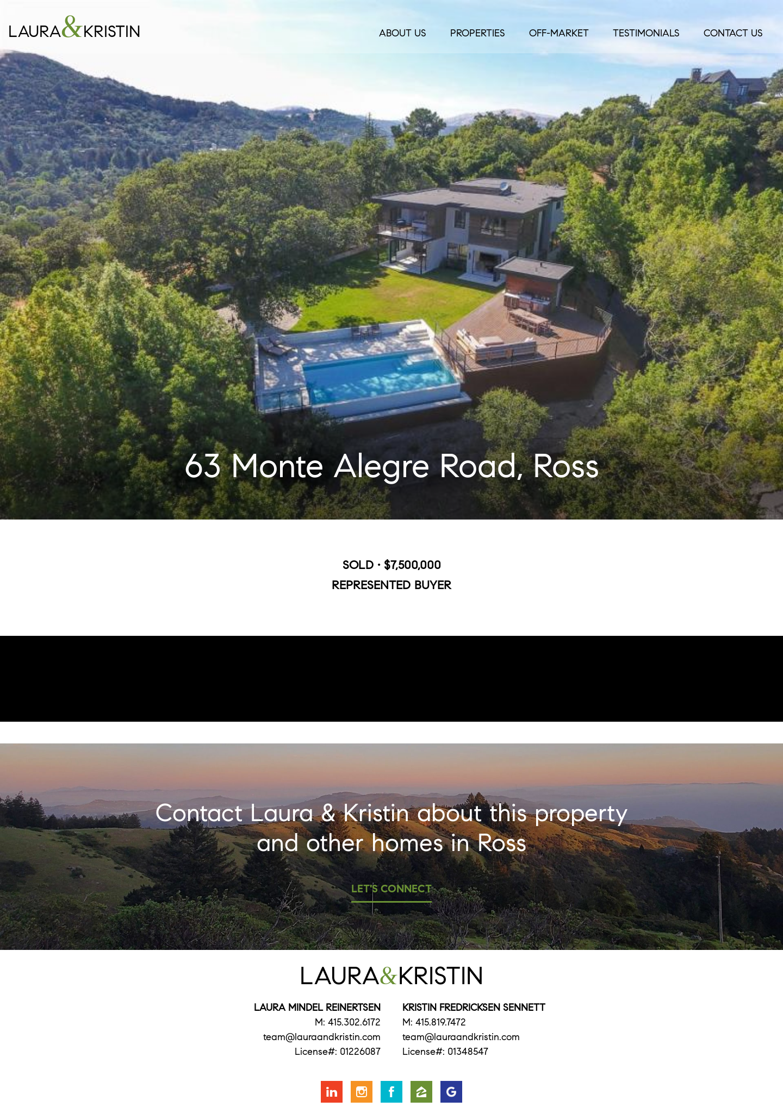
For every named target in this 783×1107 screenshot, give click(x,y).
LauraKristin (120, 26)
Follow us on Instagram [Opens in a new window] (361, 1092)
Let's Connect (391, 889)
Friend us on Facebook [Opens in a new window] (391, 1092)
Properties (477, 33)
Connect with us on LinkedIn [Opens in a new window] (332, 1092)
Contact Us (733, 33)
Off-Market (559, 33)
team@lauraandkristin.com (322, 1037)
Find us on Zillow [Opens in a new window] (421, 1092)
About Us (402, 33)
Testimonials (646, 33)
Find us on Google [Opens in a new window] (451, 1092)
